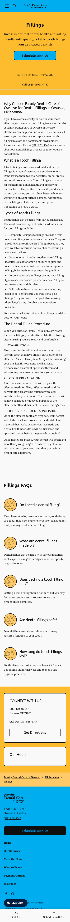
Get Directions (35, 732)
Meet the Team (13, 859)
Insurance (10, 883)
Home (7, 842)
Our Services (12, 850)
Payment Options (14, 875)
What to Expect (13, 867)
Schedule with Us (35, 55)
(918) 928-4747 (39, 84)
